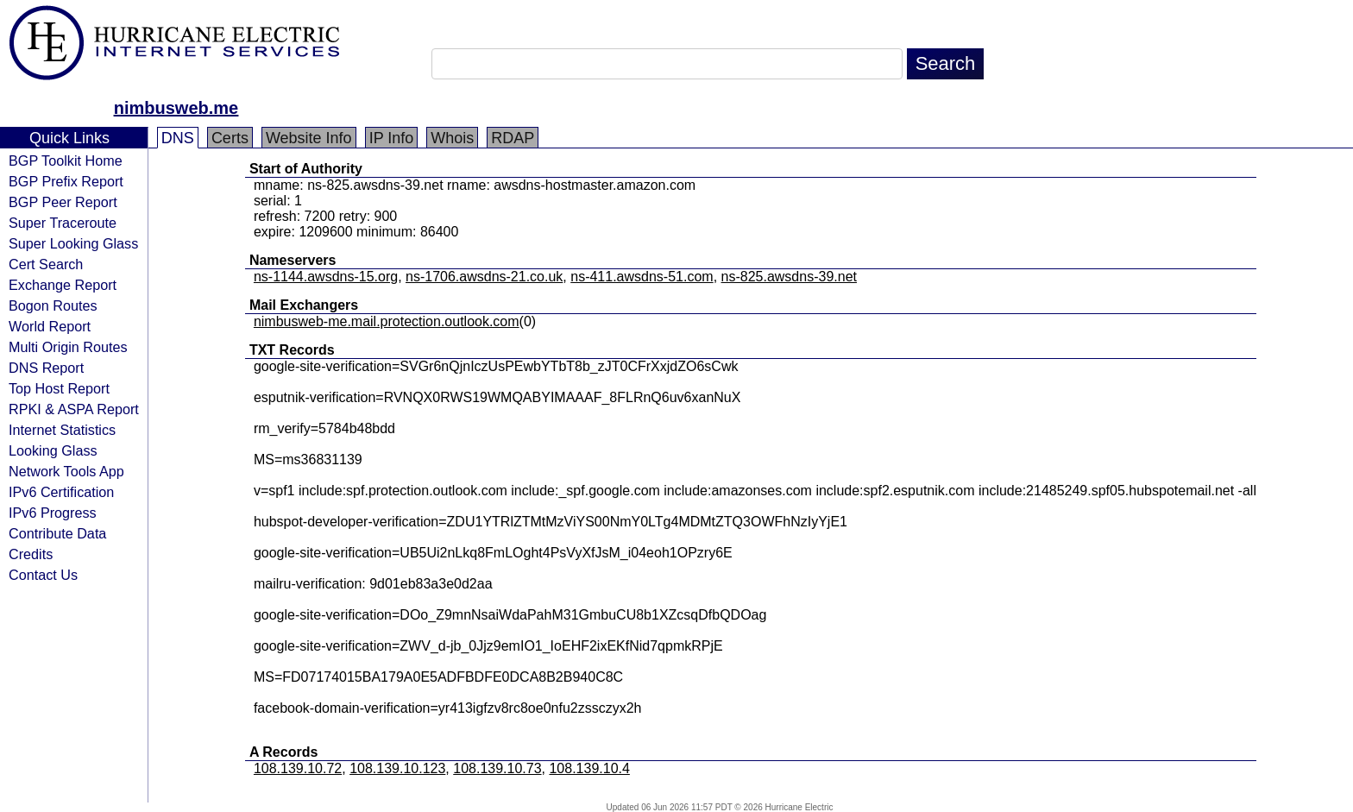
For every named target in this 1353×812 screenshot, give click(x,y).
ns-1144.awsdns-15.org (326, 276)
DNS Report (46, 367)
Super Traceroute (62, 222)
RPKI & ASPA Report (74, 409)
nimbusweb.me (176, 107)
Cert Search (46, 264)
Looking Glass (53, 450)
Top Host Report (59, 388)
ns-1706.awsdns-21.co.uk (484, 276)
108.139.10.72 (298, 768)
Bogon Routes (53, 305)
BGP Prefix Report (66, 181)
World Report (50, 326)
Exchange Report (62, 285)
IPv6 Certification (61, 492)
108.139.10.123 (397, 768)
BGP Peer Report (63, 202)
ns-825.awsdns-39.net (789, 276)
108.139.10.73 (497, 768)
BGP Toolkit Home (66, 160)
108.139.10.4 (589, 768)
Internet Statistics (62, 429)
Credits (31, 554)
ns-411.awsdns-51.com (641, 276)
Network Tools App (66, 471)
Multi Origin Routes (68, 347)
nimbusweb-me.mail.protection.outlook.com (386, 321)
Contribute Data (57, 533)
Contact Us (43, 574)
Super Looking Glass (73, 243)
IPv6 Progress (53, 512)
